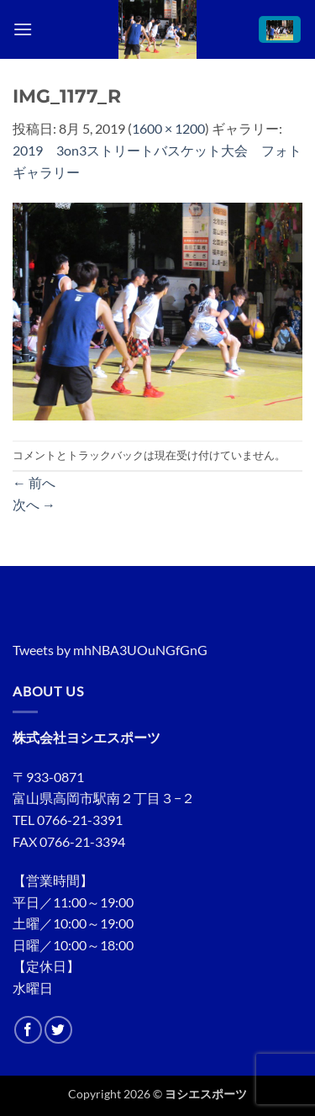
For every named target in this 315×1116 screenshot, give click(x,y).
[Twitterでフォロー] (58, 1030)
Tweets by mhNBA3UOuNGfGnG (110, 650)
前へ (34, 482)
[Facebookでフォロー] (28, 1030)
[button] (23, 29)
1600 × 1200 (168, 128)
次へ (34, 504)
